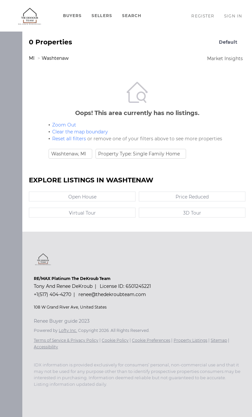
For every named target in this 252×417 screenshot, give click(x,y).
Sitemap (219, 340)
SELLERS (102, 15)
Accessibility (46, 346)
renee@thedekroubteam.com (112, 294)
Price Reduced (192, 197)
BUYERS (72, 15)
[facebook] (37, 394)
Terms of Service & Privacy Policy (66, 340)
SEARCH (132, 15)
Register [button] (202, 15)
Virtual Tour (82, 213)
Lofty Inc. (68, 330)
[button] (29, 16)
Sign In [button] (233, 15)
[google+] (142, 394)
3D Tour (192, 213)
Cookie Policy (115, 340)
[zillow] (76, 394)
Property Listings (190, 340)
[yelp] (89, 394)
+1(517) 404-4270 (52, 294)
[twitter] (63, 394)
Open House (82, 197)
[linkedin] (50, 394)
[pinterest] (129, 394)
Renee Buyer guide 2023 (62, 321)
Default (228, 42)
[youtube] (116, 394)
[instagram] (102, 394)
